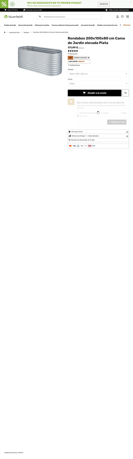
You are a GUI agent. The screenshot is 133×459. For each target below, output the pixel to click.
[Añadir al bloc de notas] (125, 93)
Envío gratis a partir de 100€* (36, 10)
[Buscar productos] (69, 16)
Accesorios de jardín (15, 32)
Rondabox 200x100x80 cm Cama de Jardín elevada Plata (54, 32)
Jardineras (29, 32)
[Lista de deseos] (122, 17)
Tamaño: (70, 69)
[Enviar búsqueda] (40, 16)
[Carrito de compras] (127, 17)
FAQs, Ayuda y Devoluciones (119, 10)
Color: (70, 79)
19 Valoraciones (72, 54)
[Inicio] (6, 32)
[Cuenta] (117, 17)
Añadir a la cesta (94, 93)
